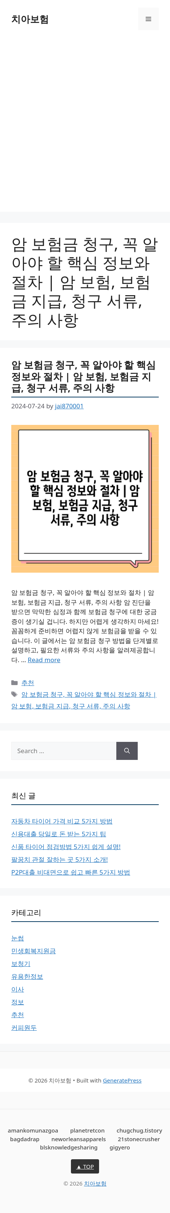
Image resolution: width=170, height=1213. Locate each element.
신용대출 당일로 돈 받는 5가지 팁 (58, 833)
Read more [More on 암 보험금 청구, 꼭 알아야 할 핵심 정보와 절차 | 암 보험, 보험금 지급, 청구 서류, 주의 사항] (44, 659)
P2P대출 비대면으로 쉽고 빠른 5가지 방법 (70, 872)
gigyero (120, 1147)
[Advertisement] (85, 126)
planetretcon (87, 1130)
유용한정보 (27, 976)
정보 (17, 1002)
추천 (27, 682)
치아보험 (30, 18)
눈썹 (17, 938)
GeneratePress (122, 1080)
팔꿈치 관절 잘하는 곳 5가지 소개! (59, 859)
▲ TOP (85, 1166)
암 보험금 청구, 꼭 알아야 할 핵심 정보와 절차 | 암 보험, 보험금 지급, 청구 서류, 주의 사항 (83, 376)
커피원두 (24, 1027)
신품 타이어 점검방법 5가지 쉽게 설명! (65, 846)
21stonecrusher (139, 1139)
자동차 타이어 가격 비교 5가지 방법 (62, 821)
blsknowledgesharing (69, 1147)
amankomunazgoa (33, 1130)
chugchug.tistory (139, 1130)
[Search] (127, 751)
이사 (17, 989)
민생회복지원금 (33, 950)
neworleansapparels (78, 1139)
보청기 (20, 963)
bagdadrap (24, 1139)
